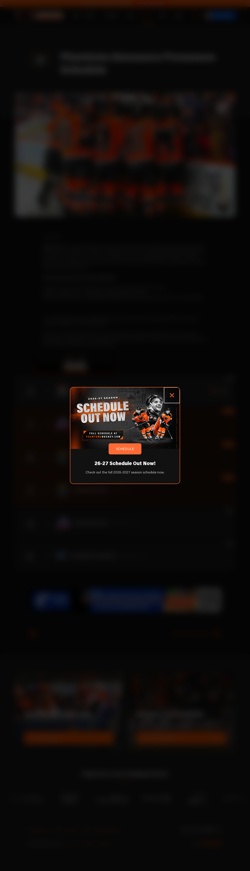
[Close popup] (171, 395)
